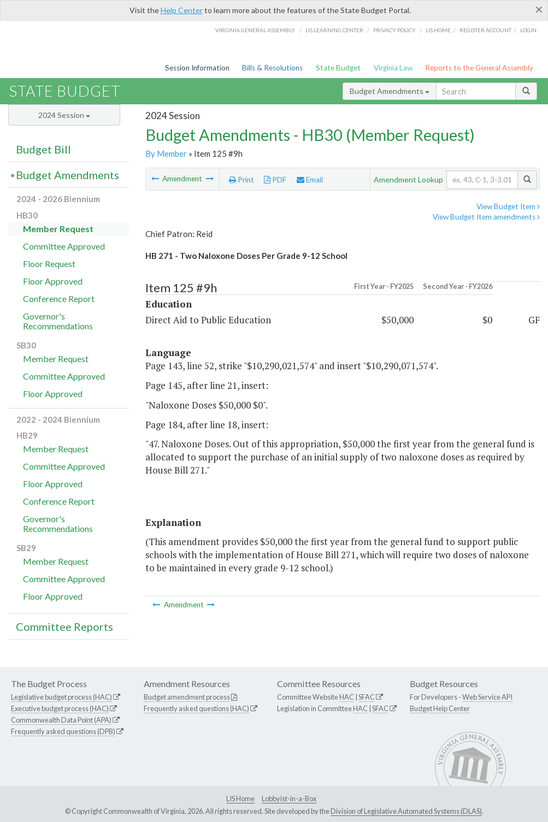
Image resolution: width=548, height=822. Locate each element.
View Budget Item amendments (486, 216)
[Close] (539, 9)
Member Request (58, 228)
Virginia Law (393, 67)
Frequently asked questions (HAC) (196, 708)
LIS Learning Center (334, 30)
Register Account (485, 30)
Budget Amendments (389, 91)
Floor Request (49, 263)
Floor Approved (53, 281)
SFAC (366, 697)
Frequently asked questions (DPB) (63, 731)
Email (310, 179)
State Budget (338, 67)
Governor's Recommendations (58, 321)
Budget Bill (43, 149)
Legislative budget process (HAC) (61, 697)
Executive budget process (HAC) (60, 708)
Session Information (197, 67)
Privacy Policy (394, 30)
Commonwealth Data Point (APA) (61, 719)
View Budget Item (508, 206)
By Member (166, 153)
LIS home (438, 30)
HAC (346, 697)
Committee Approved (64, 246)
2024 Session (64, 115)
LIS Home (240, 798)
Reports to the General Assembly (479, 67)
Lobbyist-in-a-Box (289, 798)
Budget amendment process (187, 697)
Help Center (182, 10)
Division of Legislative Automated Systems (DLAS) (406, 811)
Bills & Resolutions (272, 67)
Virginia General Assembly (255, 30)
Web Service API (487, 697)
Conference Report (59, 298)
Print (241, 179)
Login (528, 30)
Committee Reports (64, 626)
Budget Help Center (440, 708)
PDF (275, 179)
